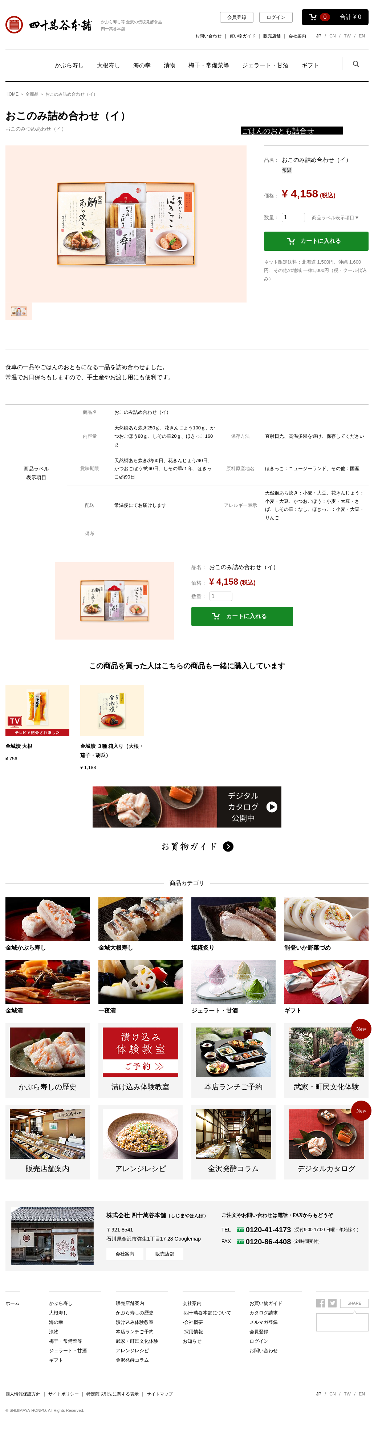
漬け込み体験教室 (135, 1312)
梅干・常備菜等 (208, 65)
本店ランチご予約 (135, 1322)
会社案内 (297, 36)
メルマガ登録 (263, 1322)
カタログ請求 (263, 1312)
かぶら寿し (69, 65)
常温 (287, 170)
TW (347, 36)
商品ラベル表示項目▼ (335, 217)
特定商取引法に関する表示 (112, 1394)
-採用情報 (193, 1331)
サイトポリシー (63, 1394)
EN (362, 36)
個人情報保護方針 (22, 1394)
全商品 (31, 94)
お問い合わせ (208, 36)
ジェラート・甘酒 (265, 65)
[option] (126, 224)
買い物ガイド (242, 36)
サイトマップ (160, 1394)
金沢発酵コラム (132, 1360)
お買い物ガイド (265, 1303)
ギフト (310, 65)
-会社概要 (193, 1322)
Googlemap (188, 1239)
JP (318, 36)
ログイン (276, 17)
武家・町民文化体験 (137, 1331)
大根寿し (108, 65)
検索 (355, 63)
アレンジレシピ (132, 1350)
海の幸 (142, 65)
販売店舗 (272, 36)
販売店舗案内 (130, 1341)
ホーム (12, 1303)
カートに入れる (320, 241)
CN (332, 36)
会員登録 (236, 17)
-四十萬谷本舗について (207, 1312)
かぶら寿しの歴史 (135, 1303)
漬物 (169, 65)
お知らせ (192, 1341)
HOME (12, 94)
